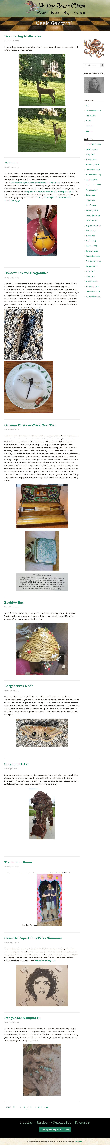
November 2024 (93, 174)
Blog (66, 12)
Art (87, 105)
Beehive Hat (13, 602)
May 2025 (90, 154)
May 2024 (90, 200)
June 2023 (90, 230)
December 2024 (93, 169)
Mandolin (12, 163)
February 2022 (92, 286)
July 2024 (90, 195)
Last (47, 1107)
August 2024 (92, 190)
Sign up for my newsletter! (55, 1129)
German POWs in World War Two (30, 425)
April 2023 (91, 240)
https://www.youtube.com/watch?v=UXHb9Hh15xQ (36, 182)
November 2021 (93, 296)
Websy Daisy (78, 1141)
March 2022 (91, 281)
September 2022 (93, 261)
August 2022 (91, 266)
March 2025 (91, 159)
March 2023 (91, 246)
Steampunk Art (16, 764)
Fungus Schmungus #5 (22, 1018)
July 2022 (90, 271)
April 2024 (91, 205)
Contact (79, 12)
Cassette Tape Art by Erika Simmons (33, 938)
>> (42, 1107)
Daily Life (90, 115)
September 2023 (93, 225)
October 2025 (92, 149)
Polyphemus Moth (18, 686)
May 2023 (90, 235)
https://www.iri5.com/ (45, 960)
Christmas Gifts (93, 110)
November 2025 (93, 144)
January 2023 (92, 251)
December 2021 (93, 291)
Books (55, 12)
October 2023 (92, 220)
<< (14, 1107)
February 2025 (92, 164)
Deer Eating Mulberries (22, 36)
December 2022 (93, 256)
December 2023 (93, 215)
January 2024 (92, 210)
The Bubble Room (18, 862)
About (41, 12)
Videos (89, 131)
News (88, 120)
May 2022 (90, 276)
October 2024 (92, 179)
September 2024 (93, 185)
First (8, 1107)
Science (89, 125)
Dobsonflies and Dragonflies (26, 273)
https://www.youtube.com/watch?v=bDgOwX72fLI (49, 191)
